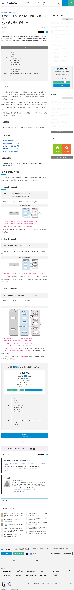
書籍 (44, 3)
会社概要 (47, 583)
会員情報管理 (36, 583)
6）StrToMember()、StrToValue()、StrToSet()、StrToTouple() (25, 73)
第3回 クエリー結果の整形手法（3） (12, 146)
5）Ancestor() (14, 71)
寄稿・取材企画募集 (55, 553)
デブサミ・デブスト (35, 3)
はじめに (13, 52)
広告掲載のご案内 (67, 553)
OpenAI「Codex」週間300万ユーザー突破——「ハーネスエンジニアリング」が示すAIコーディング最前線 (13, 530)
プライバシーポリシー (63, 583)
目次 (35, 48)
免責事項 (42, 583)
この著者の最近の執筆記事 (18, 491)
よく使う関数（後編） (16, 58)
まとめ (12, 75)
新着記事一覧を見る (61, 132)
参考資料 (13, 77)
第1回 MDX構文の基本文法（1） (11, 140)
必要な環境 (13, 56)
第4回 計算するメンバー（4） (10, 149)
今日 (57, 19)
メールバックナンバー (24, 386)
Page (5, 73)
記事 (28, 3)
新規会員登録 (15, 390)
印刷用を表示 (5, 454)
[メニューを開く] (3, 3)
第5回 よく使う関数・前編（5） (11, 151)
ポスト (41, 32)
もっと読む (6, 470)
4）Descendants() (15, 69)
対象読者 (13, 54)
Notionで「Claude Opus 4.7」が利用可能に (13, 524)
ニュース (23, 2)
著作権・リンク (30, 583)
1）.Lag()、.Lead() (15, 60)
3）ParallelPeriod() (15, 64)
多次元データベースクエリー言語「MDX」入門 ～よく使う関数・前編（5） (22, 469)
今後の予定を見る (62, 157)
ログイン (33, 390)
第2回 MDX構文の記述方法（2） (11, 143)
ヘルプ (24, 583)
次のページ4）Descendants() (24, 435)
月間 (67, 19)
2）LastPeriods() (15, 62)
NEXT (32, 442)
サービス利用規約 (54, 583)
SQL (3, 31)
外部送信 (71, 583)
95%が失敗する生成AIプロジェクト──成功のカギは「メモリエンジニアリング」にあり (13, 515)
